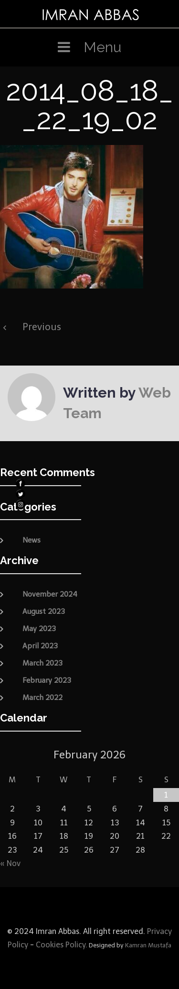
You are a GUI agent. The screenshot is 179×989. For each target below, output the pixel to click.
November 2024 (49, 594)
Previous (41, 327)
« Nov (10, 863)
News (31, 540)
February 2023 (46, 680)
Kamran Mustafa (148, 945)
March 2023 (42, 663)
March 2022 (42, 697)
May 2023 (39, 628)
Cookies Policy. (61, 944)
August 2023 (43, 611)
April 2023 (40, 646)
